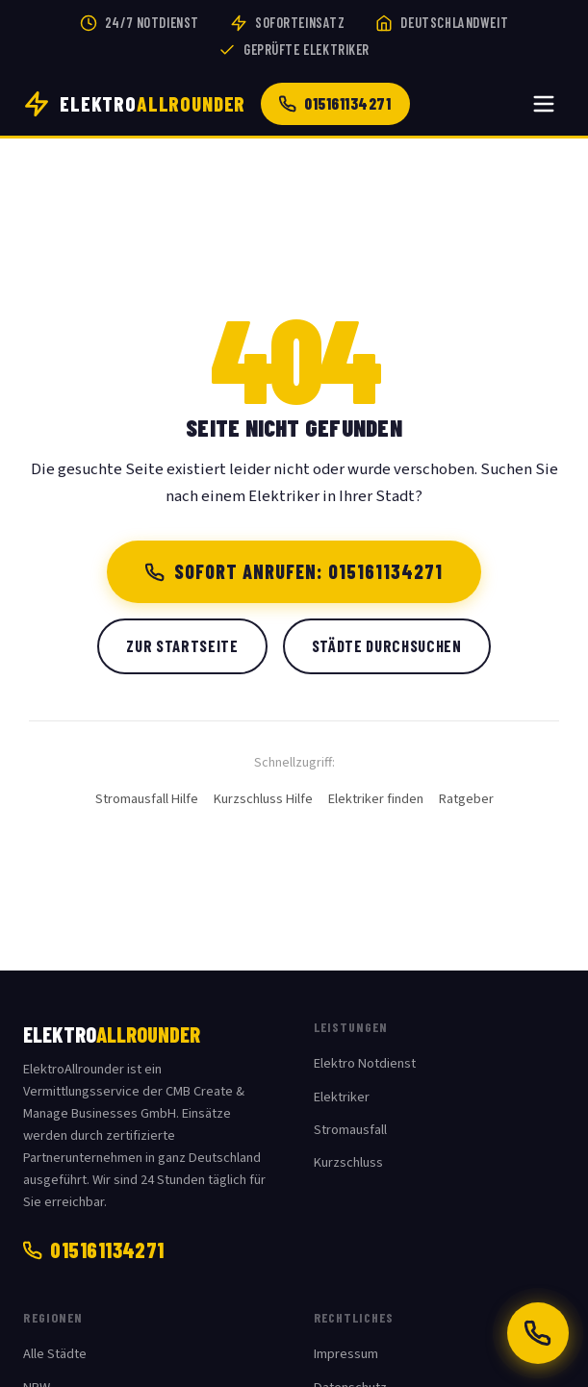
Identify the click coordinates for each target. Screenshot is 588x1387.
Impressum (346, 1354)
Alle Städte (55, 1354)
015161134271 (335, 103)
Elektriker (342, 1097)
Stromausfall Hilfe (146, 799)
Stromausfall (350, 1130)
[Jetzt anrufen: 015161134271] (538, 1333)
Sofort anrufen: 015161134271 (294, 571)
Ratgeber (466, 799)
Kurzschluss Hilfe (263, 799)
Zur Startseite (182, 645)
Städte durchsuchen (387, 645)
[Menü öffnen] (544, 104)
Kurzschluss (348, 1162)
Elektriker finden (375, 799)
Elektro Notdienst (365, 1063)
